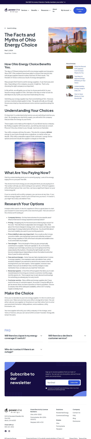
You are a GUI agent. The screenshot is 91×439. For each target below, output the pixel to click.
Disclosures (76, 421)
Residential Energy (62, 413)
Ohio (57, 423)
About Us (55, 10)
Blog (74, 418)
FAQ (74, 415)
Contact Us (76, 413)
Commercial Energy (62, 415)
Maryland (59, 429)
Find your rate (80, 10)
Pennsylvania (60, 426)
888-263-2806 (9, 427)
